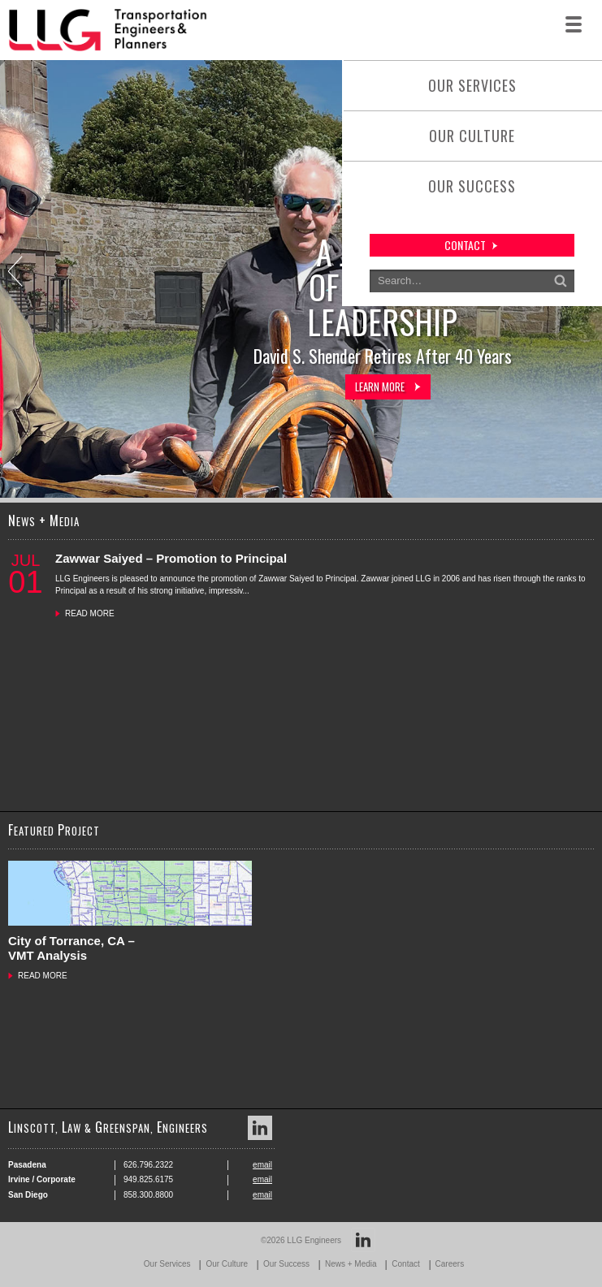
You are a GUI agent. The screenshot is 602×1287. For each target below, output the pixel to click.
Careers (450, 1263)
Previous (17, 273)
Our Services (472, 85)
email (262, 1164)
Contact (405, 1263)
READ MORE (90, 613)
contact (465, 244)
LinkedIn (260, 1128)
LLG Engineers (314, 1240)
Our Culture (472, 135)
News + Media (351, 1263)
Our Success (472, 186)
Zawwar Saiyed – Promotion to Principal (171, 558)
